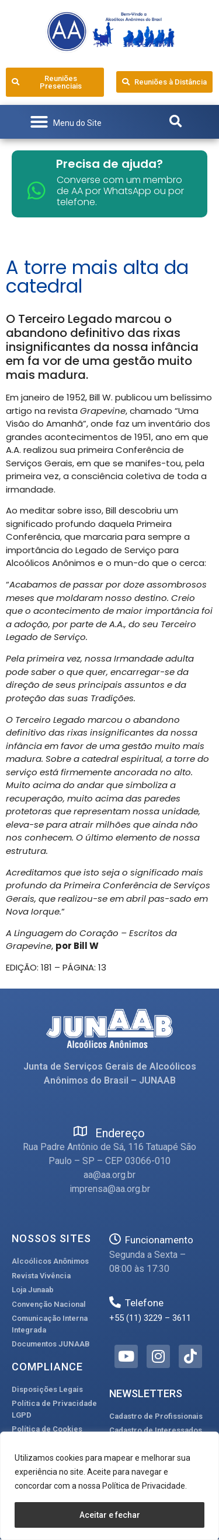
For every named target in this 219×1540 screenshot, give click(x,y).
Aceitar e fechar (109, 1515)
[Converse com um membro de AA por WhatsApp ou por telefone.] (36, 190)
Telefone (144, 1303)
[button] (65, 122)
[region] (109, 1486)
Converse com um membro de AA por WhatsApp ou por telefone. (120, 191)
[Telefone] (115, 1302)
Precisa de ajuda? (109, 164)
